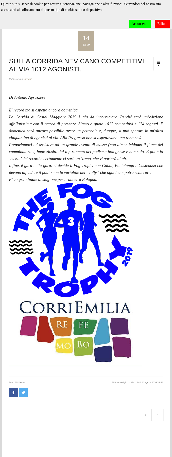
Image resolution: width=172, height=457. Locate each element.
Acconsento (139, 24)
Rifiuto (162, 24)
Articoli (28, 79)
